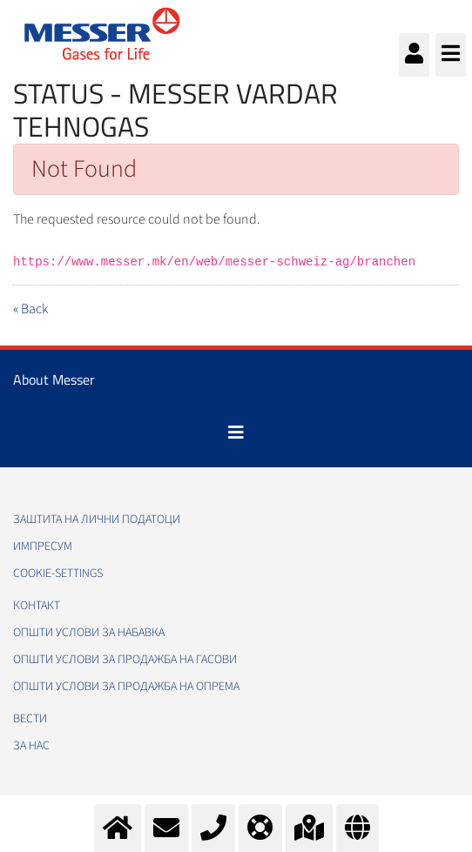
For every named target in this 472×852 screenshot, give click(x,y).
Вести (30, 719)
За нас (31, 746)
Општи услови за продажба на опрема (126, 686)
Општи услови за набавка (89, 632)
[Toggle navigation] (236, 432)
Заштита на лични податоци (96, 519)
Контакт (36, 605)
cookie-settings (58, 573)
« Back (30, 309)
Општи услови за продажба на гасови (125, 659)
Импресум (42, 546)
